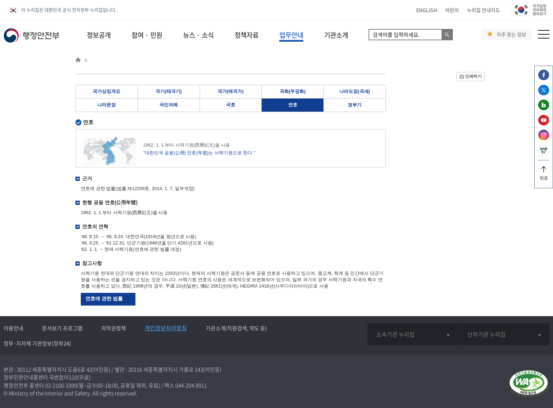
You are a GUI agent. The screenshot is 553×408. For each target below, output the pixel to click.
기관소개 (336, 35)
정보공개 (99, 35)
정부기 (354, 104)
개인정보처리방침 (166, 328)
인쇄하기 (473, 76)
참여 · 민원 (147, 35)
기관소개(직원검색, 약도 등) (236, 328)
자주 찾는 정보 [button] (511, 34)
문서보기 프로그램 (62, 328)
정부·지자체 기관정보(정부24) (37, 343)
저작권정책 (113, 328)
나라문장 (106, 104)
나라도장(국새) (354, 91)
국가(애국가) (231, 91)
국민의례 (168, 104)
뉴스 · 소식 (198, 35)
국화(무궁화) (293, 91)
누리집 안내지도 (483, 9)
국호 (230, 104)
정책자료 (247, 35)
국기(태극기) (169, 91)
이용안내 (13, 328)
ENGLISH (426, 9)
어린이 (452, 9)
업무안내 (291, 35)
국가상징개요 (106, 91)
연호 (292, 104)
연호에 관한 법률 (104, 298)
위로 (543, 175)
